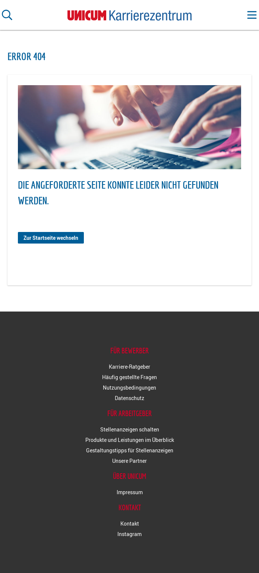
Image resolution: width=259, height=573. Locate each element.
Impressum (130, 492)
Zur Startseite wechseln (50, 237)
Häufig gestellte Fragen (129, 377)
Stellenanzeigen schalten (129, 429)
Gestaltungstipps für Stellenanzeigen (129, 450)
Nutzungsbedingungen (129, 387)
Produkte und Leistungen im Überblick (129, 439)
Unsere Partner (129, 460)
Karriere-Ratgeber (129, 366)
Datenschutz (129, 398)
